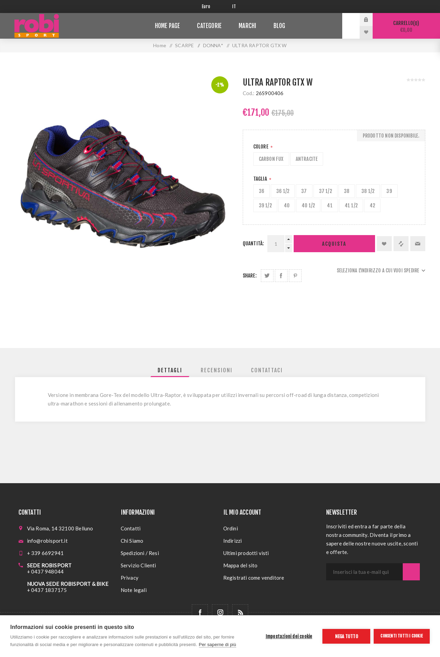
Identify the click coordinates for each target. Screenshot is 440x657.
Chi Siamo (132, 541)
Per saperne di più (217, 644)
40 (287, 205)
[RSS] (240, 612)
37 (304, 191)
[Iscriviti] (364, 571)
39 (389, 191)
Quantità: (253, 243)
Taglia (260, 179)
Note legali (134, 590)
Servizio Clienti (138, 565)
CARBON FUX (271, 159)
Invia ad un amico (417, 243)
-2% (219, 85)
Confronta (401, 243)
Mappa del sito (240, 565)
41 (329, 205)
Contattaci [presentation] (267, 370)
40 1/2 (308, 205)
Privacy (129, 578)
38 (346, 191)
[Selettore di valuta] (212, 6)
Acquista (334, 244)
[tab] (170, 370)
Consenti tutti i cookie (402, 636)
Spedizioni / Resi (140, 553)
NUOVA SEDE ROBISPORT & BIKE (67, 584)
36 (261, 191)
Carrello (406, 26)
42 (372, 205)
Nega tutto (346, 636)
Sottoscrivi (411, 571)
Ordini (230, 528)
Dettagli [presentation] (170, 370)
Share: (250, 275)
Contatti (131, 528)
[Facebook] (200, 612)
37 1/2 (325, 191)
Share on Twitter (267, 275)
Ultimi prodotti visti (246, 553)
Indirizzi (232, 541)
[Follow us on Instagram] (220, 612)
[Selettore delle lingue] (235, 6)
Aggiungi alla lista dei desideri (384, 243)
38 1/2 (367, 191)
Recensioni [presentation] (216, 370)
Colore (261, 146)
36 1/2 (282, 191)
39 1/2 (265, 205)
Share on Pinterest (295, 275)
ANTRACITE (307, 159)
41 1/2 (351, 205)
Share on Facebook (281, 275)
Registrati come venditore (253, 578)
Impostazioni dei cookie (289, 636)
